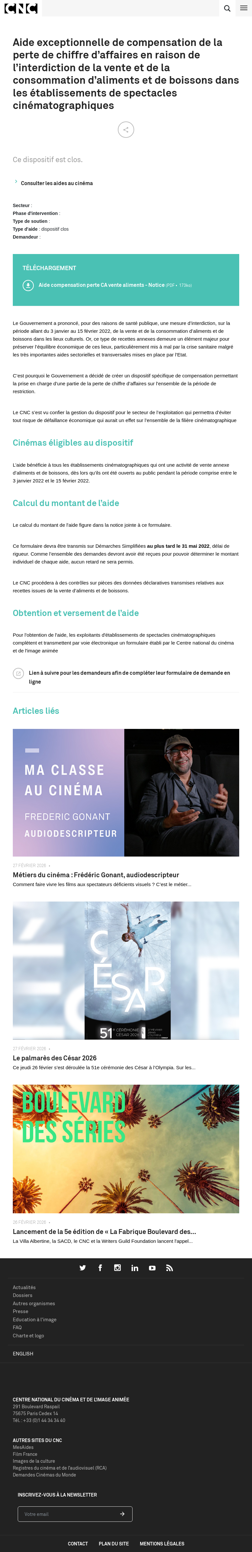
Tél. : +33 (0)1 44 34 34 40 (39, 1420)
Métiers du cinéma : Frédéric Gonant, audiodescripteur (96, 875)
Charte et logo (28, 1335)
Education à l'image (34, 1319)
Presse (20, 1311)
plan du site (114, 1543)
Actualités (24, 1287)
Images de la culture (34, 1461)
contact (78, 1543)
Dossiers (22, 1295)
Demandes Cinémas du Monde (44, 1475)
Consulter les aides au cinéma (57, 183)
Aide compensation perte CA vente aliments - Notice (115, 285)
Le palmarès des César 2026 (54, 1058)
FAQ (17, 1327)
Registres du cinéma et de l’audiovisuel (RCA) (60, 1468)
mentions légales (162, 1543)
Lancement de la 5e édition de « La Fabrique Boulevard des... (104, 1231)
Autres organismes (34, 1303)
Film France (25, 1454)
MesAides (23, 1447)
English (23, 1353)
